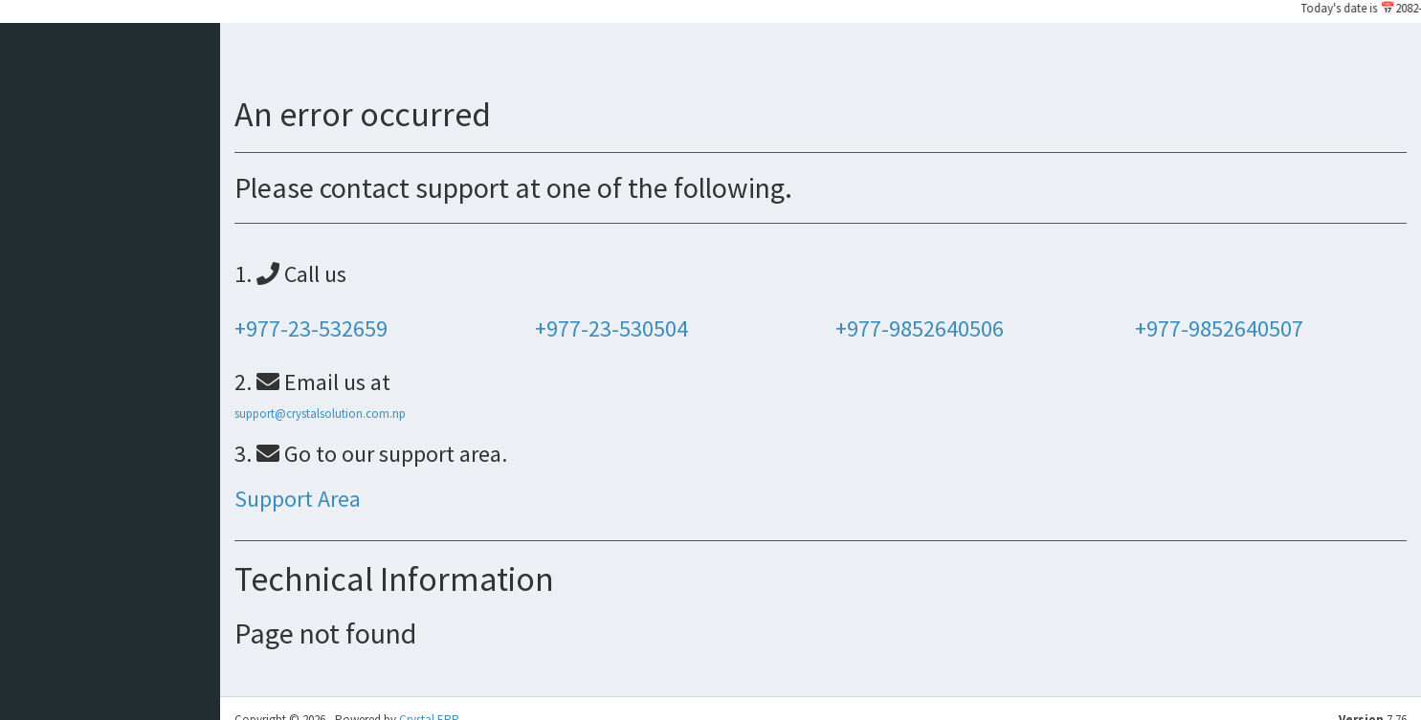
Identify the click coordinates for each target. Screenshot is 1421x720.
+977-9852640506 (919, 328)
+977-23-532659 (311, 328)
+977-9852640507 (1219, 328)
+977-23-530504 (611, 328)
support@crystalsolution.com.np (320, 413)
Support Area (297, 498)
